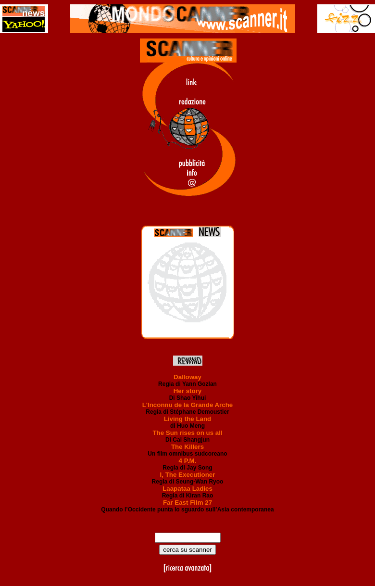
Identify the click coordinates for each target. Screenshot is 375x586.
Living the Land (187, 418)
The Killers (187, 446)
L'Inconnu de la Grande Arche (187, 404)
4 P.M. (188, 460)
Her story (188, 391)
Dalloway (187, 377)
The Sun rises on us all (187, 432)
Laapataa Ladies (187, 488)
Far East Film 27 (187, 502)
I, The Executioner (187, 474)
